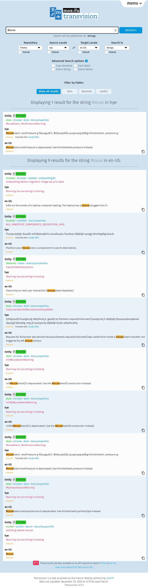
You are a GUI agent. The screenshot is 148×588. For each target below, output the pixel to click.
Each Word (84, 65)
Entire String (63, 69)
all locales (20, 116)
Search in (117, 42)
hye (104, 563)
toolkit (104, 91)
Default (26, 52)
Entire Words (85, 69)
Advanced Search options (68, 61)
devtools (87, 91)
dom (69, 91)
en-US (113, 563)
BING (37, 137)
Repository (30, 42)
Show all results (49, 91)
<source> (10, 137)
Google (31, 137)
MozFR (110, 578)
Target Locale (89, 42)
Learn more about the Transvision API (74, 567)
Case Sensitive (64, 65)
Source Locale (58, 42)
